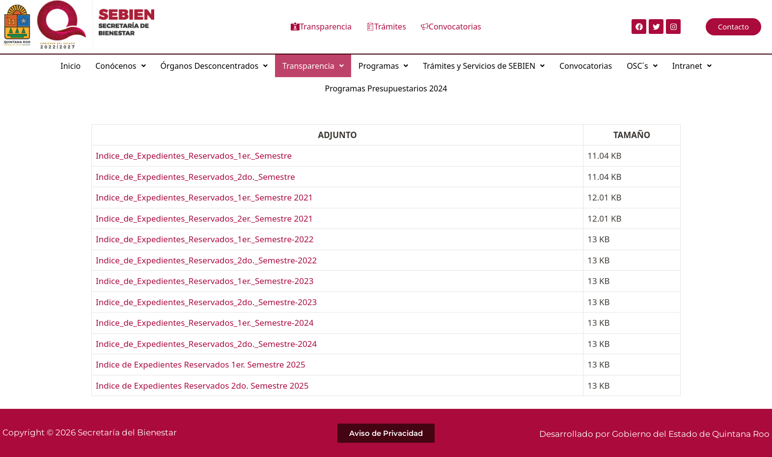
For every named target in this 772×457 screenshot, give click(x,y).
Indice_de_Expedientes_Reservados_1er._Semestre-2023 (204, 280)
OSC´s (642, 65)
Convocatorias (451, 26)
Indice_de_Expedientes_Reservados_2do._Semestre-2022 (206, 260)
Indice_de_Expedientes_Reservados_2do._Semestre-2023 (206, 302)
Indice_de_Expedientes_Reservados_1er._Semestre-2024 (204, 322)
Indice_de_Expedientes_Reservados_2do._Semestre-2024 (206, 343)
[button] (120, 66)
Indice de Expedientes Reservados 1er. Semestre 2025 (200, 364)
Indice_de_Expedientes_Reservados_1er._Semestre (194, 155)
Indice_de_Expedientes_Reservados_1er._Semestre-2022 (204, 239)
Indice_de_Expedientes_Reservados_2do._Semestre (195, 176)
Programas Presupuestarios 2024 (386, 88)
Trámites (386, 26)
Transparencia (321, 26)
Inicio (70, 65)
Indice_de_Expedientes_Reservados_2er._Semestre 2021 (204, 218)
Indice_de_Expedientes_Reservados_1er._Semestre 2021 (204, 197)
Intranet (692, 65)
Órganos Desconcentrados (214, 65)
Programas (383, 65)
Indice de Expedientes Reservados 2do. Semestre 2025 (202, 385)
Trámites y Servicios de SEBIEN (484, 65)
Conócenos (120, 65)
